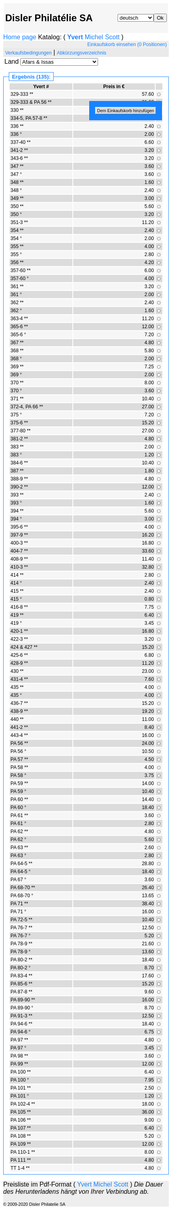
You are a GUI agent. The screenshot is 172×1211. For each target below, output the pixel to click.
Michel (94, 37)
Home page (19, 37)
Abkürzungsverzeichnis (81, 53)
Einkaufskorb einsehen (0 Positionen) (127, 44)
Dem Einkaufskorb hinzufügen (125, 110)
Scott (112, 37)
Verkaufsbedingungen (28, 53)
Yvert (75, 37)
